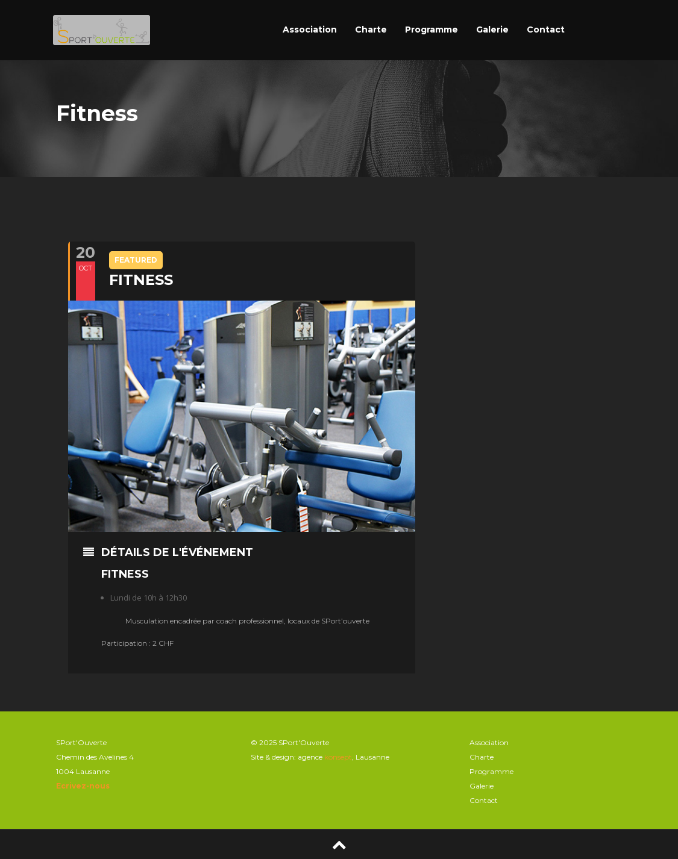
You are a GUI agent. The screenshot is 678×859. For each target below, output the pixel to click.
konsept (338, 756)
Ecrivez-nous (83, 785)
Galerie (492, 29)
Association (310, 29)
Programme (431, 29)
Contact (546, 29)
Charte (371, 29)
